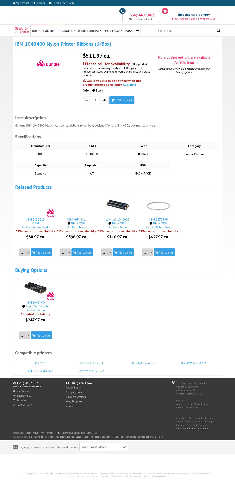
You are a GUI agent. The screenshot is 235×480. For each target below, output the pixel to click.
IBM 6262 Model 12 (91, 361)
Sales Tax (92, 432)
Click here (130, 84)
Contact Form (22, 405)
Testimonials (31, 432)
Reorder (39, 3)
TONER (49, 30)
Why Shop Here (75, 401)
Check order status (61, 3)
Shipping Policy (75, 392)
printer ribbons (145, 436)
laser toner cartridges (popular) (64, 436)
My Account (21, 3)
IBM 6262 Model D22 (194, 361)
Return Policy (73, 387)
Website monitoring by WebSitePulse (150, 476)
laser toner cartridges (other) (98, 436)
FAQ (42, 432)
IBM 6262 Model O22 (40, 369)
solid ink (159, 436)
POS (129, 30)
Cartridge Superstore (54, 473)
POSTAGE (113, 30)
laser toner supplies (125, 436)
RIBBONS (67, 30)
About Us (71, 406)
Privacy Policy (53, 432)
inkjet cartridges (37, 436)
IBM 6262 (40, 361)
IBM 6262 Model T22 (91, 369)
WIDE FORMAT (90, 30)
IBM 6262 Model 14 (143, 361)
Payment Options (76, 397)
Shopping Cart (23, 395)
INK (36, 30)
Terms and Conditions (73, 432)
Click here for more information (192, 428)
